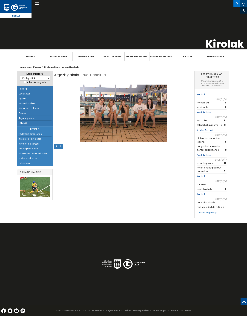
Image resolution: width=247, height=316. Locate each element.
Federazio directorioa (30, 134)
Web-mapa (159, 310)
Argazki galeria (70, 67)
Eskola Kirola (86, 56)
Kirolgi (187, 56)
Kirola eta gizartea (29, 143)
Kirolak (15, 16)
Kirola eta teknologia (30, 138)
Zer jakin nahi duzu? (162, 56)
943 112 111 (97, 310)
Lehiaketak (24, 93)
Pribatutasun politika (137, 310)
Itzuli (58, 146)
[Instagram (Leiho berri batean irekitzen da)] (22, 310)
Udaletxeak (25, 163)
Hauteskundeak (27, 103)
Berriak (22, 113)
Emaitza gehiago (208, 212)
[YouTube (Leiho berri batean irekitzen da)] (16, 310)
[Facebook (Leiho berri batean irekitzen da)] (3, 310)
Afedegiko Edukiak (28, 148)
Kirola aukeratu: (34, 73)
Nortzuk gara (58, 56)
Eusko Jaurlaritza (28, 158)
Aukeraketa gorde (36, 82)
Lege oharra (113, 310)
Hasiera (30, 56)
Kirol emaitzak (215, 56)
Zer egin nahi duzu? (137, 56)
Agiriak (22, 98)
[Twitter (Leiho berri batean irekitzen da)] (10, 310)
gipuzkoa (25, 67)
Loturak (23, 123)
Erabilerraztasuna (181, 310)
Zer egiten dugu (112, 56)
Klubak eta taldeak (29, 108)
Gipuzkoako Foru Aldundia (33, 153)
